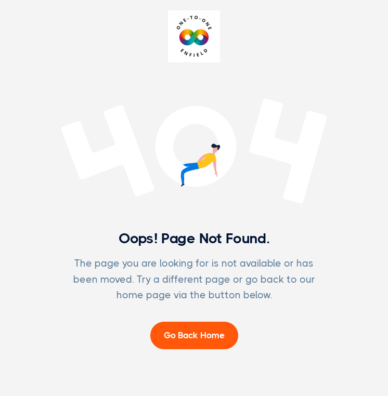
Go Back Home (194, 335)
